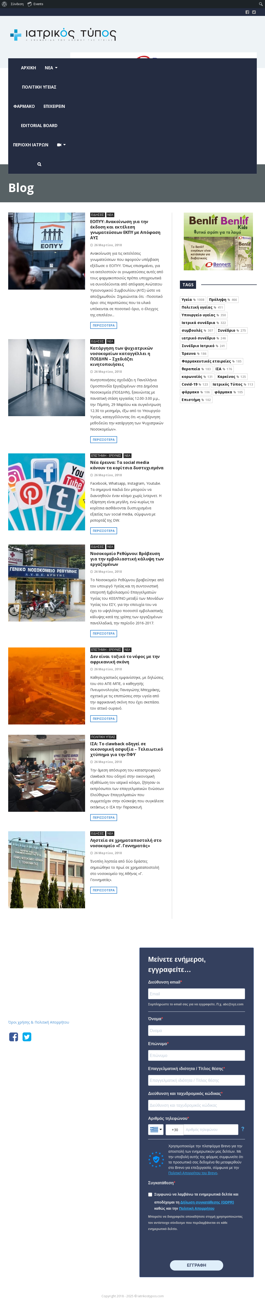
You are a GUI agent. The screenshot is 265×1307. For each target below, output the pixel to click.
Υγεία (193, 299)
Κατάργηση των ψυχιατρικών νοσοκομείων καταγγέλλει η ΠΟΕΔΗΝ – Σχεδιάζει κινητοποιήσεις (121, 356)
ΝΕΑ (110, 215)
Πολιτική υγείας (202, 307)
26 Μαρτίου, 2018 (108, 245)
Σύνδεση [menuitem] (17, 4)
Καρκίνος (232, 376)
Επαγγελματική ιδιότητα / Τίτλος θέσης (185, 1068)
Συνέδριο (232, 330)
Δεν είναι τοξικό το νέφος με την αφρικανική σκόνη (125, 659)
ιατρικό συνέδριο (204, 338)
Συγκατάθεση (161, 1183)
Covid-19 (195, 384)
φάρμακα (229, 391)
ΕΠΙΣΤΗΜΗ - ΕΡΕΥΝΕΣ (106, 455)
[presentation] (187, 1246)
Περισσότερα (104, 325)
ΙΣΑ (224, 368)
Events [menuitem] (35, 4)
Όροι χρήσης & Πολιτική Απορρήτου (38, 1022)
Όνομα (154, 1019)
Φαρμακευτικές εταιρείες (211, 361)
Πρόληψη (223, 299)
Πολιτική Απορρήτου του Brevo (192, 1173)
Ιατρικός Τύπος (233, 384)
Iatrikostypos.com (46, 946)
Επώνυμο (157, 1044)
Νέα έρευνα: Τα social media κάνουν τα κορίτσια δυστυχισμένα (127, 465)
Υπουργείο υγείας (204, 314)
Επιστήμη (196, 399)
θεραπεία (196, 368)
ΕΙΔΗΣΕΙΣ (97, 215)
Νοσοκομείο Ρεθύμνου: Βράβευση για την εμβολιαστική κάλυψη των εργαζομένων (127, 559)
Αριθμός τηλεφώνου (167, 1118)
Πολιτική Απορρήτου (197, 1208)
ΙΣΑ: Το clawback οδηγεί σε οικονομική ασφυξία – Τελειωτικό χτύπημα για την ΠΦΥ (126, 749)
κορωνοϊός (197, 376)
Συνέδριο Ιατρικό (203, 345)
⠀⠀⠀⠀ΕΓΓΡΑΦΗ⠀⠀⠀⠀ (196, 1265)
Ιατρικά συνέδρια (204, 322)
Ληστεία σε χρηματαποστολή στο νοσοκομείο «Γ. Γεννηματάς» (125, 842)
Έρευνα (194, 353)
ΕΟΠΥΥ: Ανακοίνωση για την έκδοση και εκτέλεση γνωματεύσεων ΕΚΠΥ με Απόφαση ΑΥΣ (125, 230)
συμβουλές (197, 330)
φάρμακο (196, 391)
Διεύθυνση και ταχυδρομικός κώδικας (184, 1093)
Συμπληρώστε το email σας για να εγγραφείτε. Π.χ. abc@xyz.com (195, 1004)
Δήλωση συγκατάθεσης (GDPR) (207, 1202)
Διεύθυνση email (164, 982)
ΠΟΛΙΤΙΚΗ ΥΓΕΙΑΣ (103, 737)
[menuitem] (4, 4)
